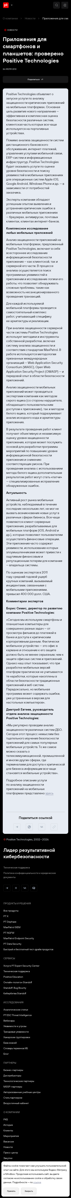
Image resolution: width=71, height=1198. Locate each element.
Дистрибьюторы (12, 1075)
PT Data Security (12, 943)
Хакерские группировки (16, 1037)
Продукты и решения (17, 903)
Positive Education (13, 976)
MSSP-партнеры (12, 1086)
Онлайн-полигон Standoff (17, 982)
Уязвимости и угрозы (14, 1026)
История (8, 1125)
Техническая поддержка (16, 867)
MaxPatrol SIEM (12, 927)
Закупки (7, 1158)
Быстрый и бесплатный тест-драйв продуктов (28, 949)
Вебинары (9, 1020)
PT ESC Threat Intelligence (17, 1015)
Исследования (13, 1002)
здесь (49, 793)
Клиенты (8, 1130)
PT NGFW (8, 932)
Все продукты (10, 910)
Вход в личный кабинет (16, 1103)
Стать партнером (12, 1097)
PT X (5, 916)
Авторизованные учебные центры (21, 1092)
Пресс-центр (10, 1152)
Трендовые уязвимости (16, 1031)
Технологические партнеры (18, 1081)
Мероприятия (11, 1136)
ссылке (37, 1182)
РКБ (5, 1119)
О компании (10, 18)
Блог (6, 1053)
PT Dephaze (9, 921)
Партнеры (9, 1062)
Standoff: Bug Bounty (14, 987)
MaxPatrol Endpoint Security (18, 938)
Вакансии (8, 1141)
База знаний (10, 1042)
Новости (30, 18)
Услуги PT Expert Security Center (21, 965)
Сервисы (9, 958)
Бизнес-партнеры (13, 1070)
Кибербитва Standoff (14, 993)
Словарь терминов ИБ (15, 1048)
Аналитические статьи (15, 1009)
